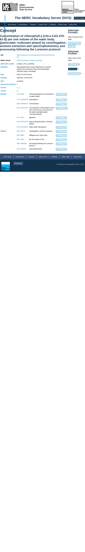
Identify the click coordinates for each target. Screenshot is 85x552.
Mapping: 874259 (61, 149)
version (3, 91)
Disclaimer (18, 163)
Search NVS (43, 24)
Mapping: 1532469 (61, 108)
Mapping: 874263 (61, 104)
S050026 (23, 143)
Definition (4, 67)
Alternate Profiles (73, 64)
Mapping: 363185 (61, 94)
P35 (18, 127)
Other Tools (63, 24)
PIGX (22, 117)
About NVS (73, 24)
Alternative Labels (7, 64)
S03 (18, 131)
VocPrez (4, 27)
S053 (22, 139)
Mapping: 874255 (61, 139)
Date (2, 74)
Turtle (78, 43)
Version (3, 87)
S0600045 (24, 104)
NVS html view (73, 69)
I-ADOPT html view (74, 73)
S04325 (23, 149)
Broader (4, 94)
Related (3, 131)
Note (2, 81)
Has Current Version (8, 84)
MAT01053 (24, 122)
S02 (18, 139)
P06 (18, 135)
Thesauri (33, 24)
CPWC (22, 94)
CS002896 (24, 99)
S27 (18, 99)
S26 (18, 122)
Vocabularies (22, 24)
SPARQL (53, 24)
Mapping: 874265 (61, 122)
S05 (18, 143)
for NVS (5, 18)
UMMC (22, 135)
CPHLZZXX (24, 108)
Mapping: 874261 (61, 144)
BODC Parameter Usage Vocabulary (29, 60)
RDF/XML (72, 43)
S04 (18, 149)
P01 (18, 108)
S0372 (22, 131)
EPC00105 (24, 127)
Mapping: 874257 (61, 131)
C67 (18, 117)
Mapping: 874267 (61, 100)
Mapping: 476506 (61, 118)
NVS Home (12, 24)
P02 (18, 94)
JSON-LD (72, 46)
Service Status (79, 18)
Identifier (4, 78)
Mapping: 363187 (61, 135)
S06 (18, 104)
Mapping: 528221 (61, 127)
